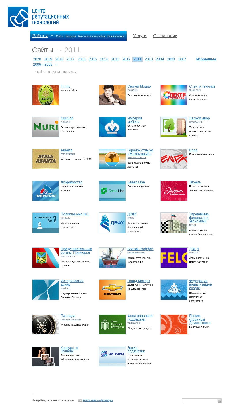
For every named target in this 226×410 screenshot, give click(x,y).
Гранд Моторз (138, 281)
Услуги (140, 35)
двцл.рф (193, 253)
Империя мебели (134, 120)
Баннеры (71, 36)
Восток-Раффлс (140, 249)
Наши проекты (115, 36)
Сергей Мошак (139, 86)
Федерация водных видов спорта (200, 284)
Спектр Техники (202, 86)
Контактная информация (98, 400)
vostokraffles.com (136, 253)
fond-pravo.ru (133, 323)
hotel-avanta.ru (68, 154)
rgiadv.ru (65, 288)
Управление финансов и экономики (199, 217)
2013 (115, 59)
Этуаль (195, 182)
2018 (59, 59)
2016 (82, 59)
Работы (40, 35)
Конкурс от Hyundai (69, 349)
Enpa (193, 150)
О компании (165, 35)
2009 (160, 59)
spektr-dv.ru (195, 90)
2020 (37, 59)
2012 (126, 59)
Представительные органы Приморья (76, 250)
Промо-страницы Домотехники (200, 319)
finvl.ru (192, 225)
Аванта (66, 150)
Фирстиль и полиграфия (91, 36)
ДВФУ (132, 214)
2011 (137, 59)
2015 (93, 59)
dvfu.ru (130, 218)
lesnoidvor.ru (195, 122)
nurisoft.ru (65, 122)
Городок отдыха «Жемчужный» (140, 152)
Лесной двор (199, 118)
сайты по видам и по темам (57, 71)
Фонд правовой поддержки (140, 317)
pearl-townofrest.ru (136, 157)
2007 (182, 59)
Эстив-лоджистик (136, 349)
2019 (48, 59)
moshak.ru (132, 90)
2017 (71, 59)
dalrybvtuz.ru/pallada (71, 319)
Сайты (59, 36)
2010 (149, 59)
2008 (171, 59)
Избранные (206, 59)
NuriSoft (67, 118)
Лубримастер (72, 182)
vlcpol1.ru (65, 218)
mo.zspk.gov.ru (68, 256)
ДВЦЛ (194, 249)
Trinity (65, 86)
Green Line (136, 182)
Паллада (68, 316)
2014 (104, 59)
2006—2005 (42, 64)
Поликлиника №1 (75, 214)
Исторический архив (72, 282)
